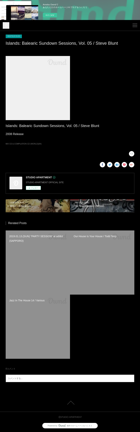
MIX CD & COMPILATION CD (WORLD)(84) (24, 144)
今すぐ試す (50, 15)
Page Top (70, 403)
